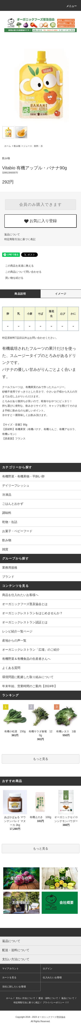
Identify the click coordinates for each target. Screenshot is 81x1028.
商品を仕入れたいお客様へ (20, 595)
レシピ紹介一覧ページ (17, 631)
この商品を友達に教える (17, 265)
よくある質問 (11, 668)
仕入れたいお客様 (52, 977)
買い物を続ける (11, 277)
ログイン (47, 968)
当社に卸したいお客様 (14, 986)
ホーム (7, 146)
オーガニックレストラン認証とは (25, 622)
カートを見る (9, 977)
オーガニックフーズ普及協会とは (25, 604)
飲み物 (17, 146)
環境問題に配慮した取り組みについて (28, 677)
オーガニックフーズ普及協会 (51, 1017)
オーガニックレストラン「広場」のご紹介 (31, 649)
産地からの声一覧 (14, 640)
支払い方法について (25, 998)
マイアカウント (10, 968)
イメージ (61, 293)
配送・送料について (48, 998)
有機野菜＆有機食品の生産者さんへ (26, 658)
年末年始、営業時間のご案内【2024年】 (29, 686)
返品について (12, 234)
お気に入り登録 (40, 221)
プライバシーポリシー (53, 1002)
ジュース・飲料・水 (33, 146)
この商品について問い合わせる (20, 271)
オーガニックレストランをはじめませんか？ (32, 613)
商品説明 (20, 293)
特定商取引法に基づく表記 (19, 239)
